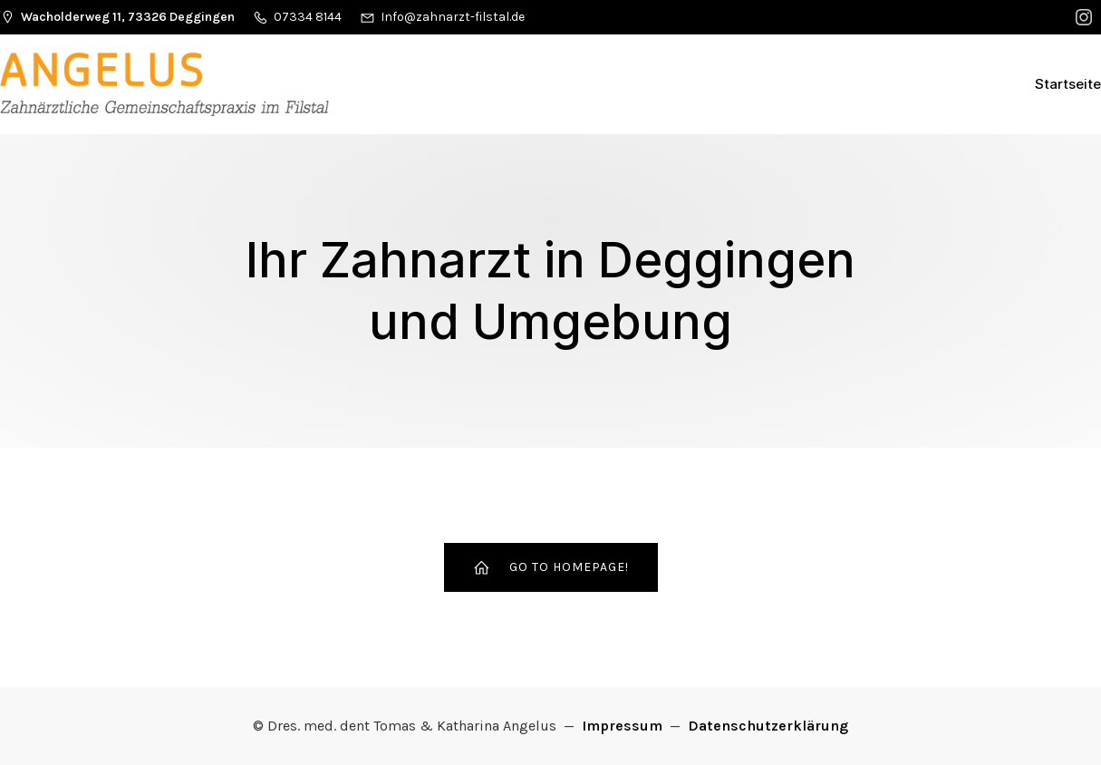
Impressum (622, 725)
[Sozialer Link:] (1086, 17)
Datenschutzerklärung (768, 725)
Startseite (1068, 83)
